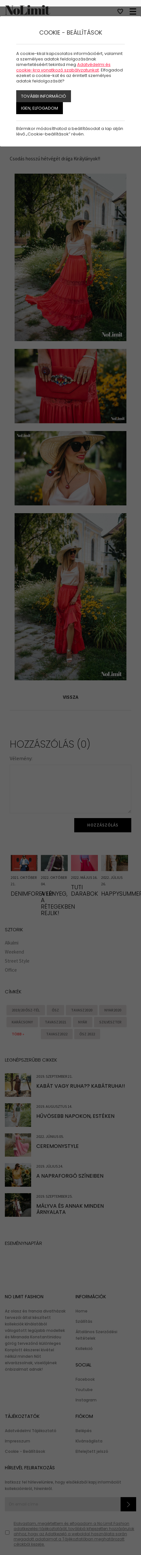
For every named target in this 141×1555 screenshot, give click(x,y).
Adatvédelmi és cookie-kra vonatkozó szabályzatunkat (63, 67)
